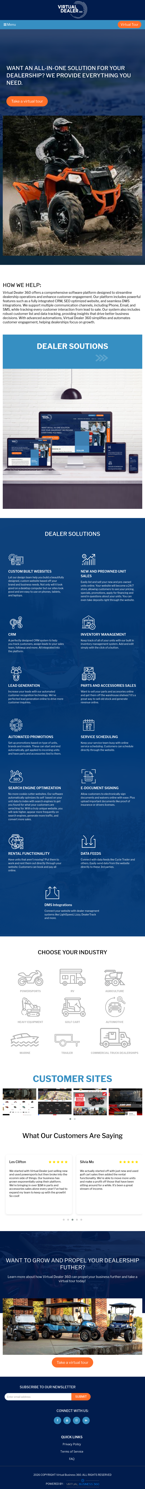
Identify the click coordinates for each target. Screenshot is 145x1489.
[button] (70, 1119)
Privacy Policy (72, 1444)
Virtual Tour (129, 24)
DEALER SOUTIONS (72, 351)
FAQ (72, 1459)
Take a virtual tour (27, 101)
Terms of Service (71, 1451)
